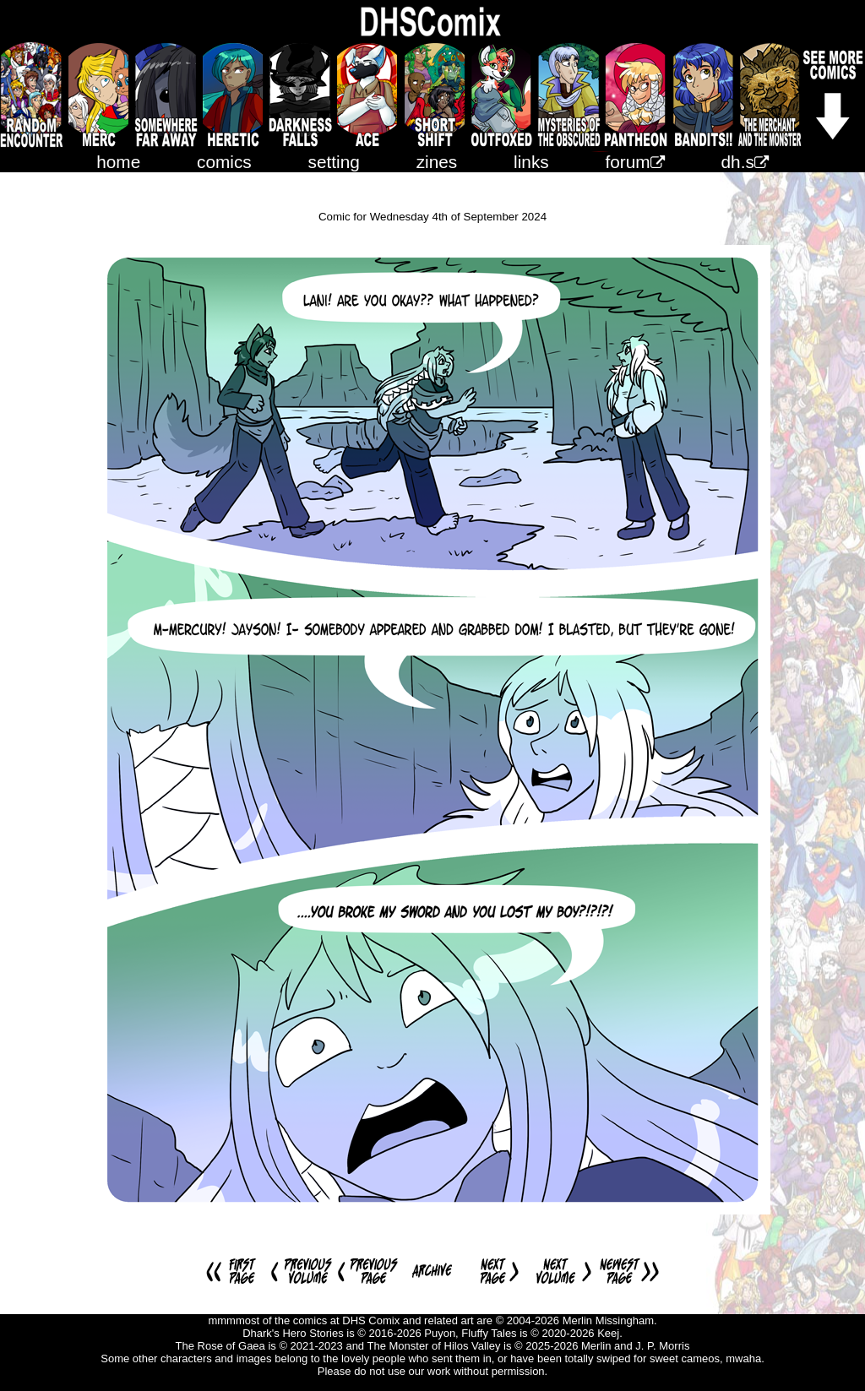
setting (334, 161)
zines (437, 161)
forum (635, 161)
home (118, 161)
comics (224, 161)
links (531, 161)
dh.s (745, 161)
